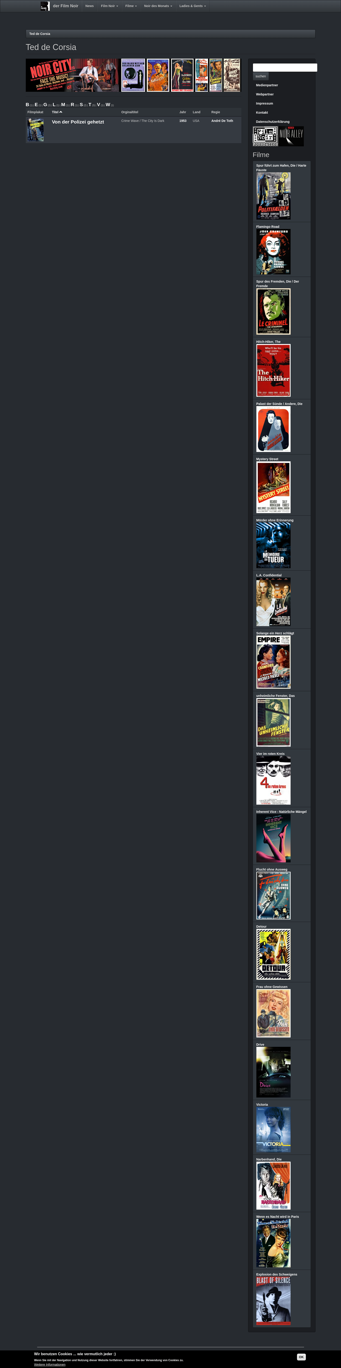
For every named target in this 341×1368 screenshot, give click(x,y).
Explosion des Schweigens (276, 1274)
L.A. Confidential (269, 575)
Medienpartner (267, 85)
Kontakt (262, 112)
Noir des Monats (158, 6)
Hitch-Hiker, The (268, 342)
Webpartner (265, 94)
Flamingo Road (267, 226)
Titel (57, 112)
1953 (182, 121)
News (90, 6)
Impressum (264, 103)
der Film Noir (65, 6)
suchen (261, 76)
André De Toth (222, 121)
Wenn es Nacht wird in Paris (277, 1216)
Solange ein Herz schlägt (275, 633)
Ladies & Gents (193, 6)
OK (301, 1357)
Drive (260, 1044)
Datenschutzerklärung (273, 121)
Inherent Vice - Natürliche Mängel (281, 812)
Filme (131, 6)
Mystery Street (267, 459)
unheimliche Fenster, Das (275, 696)
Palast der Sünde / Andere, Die (279, 404)
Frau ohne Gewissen (272, 987)
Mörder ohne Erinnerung (275, 520)
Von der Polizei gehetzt (78, 121)
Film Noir (109, 6)
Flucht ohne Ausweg (271, 869)
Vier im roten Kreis (270, 754)
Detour (261, 926)
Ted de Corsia (39, 34)
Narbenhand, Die (269, 1159)
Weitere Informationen (49, 1365)
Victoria (262, 1104)
